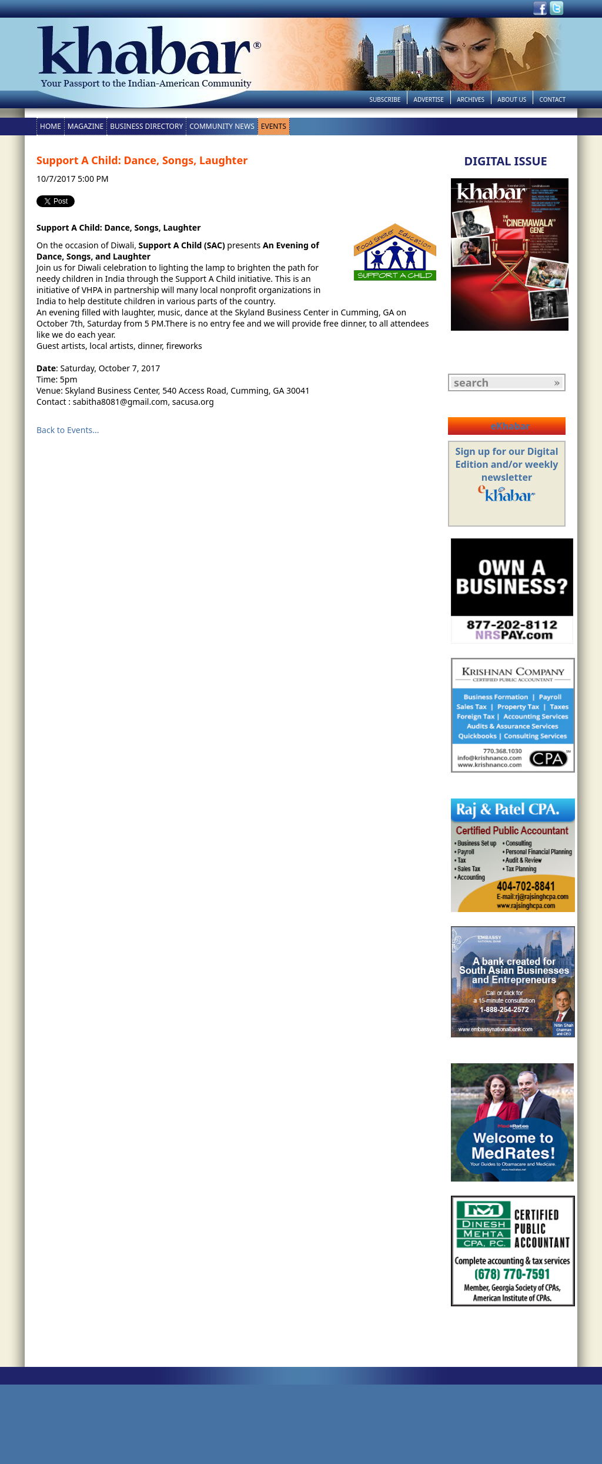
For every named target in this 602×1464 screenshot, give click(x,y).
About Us (511, 99)
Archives (470, 99)
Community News (222, 126)
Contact (553, 99)
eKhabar (510, 426)
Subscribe (384, 99)
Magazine (85, 126)
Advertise (429, 99)
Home (50, 126)
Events (273, 126)
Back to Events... (67, 429)
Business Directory (146, 126)
